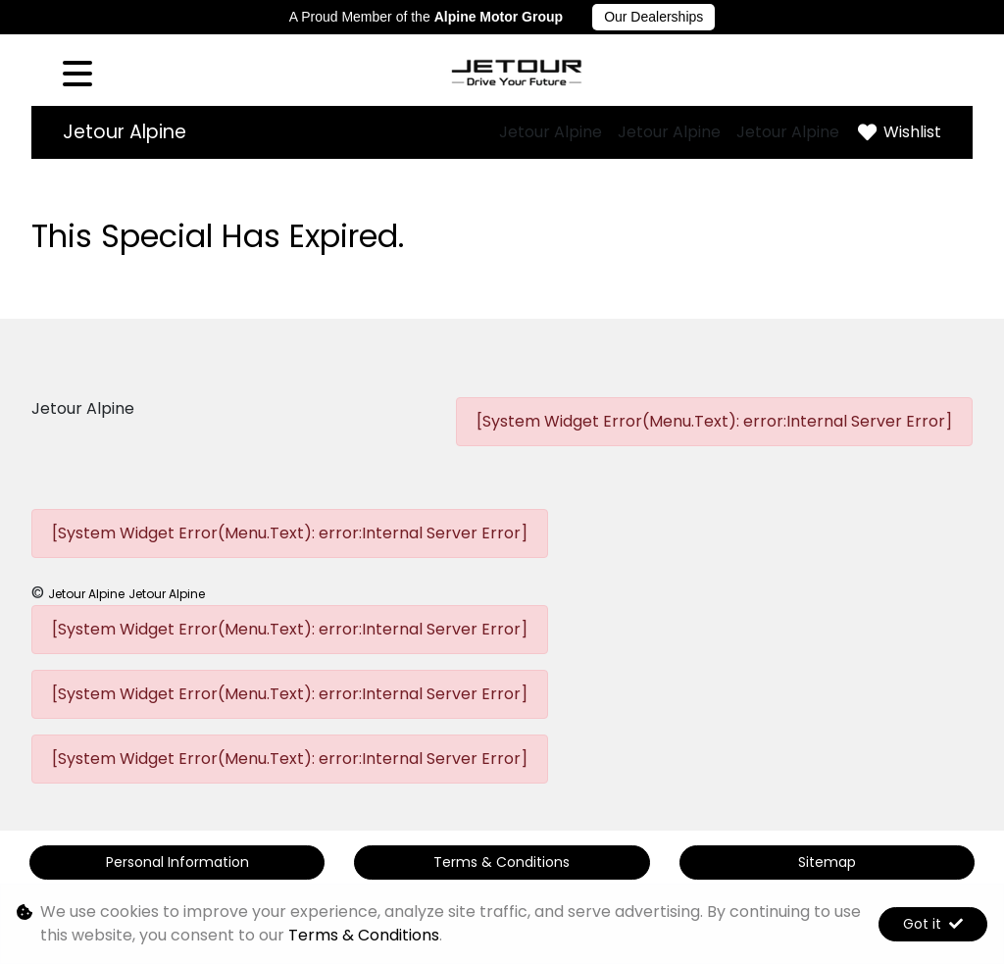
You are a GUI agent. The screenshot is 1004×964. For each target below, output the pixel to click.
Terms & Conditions (501, 862)
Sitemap (827, 862)
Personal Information (177, 862)
